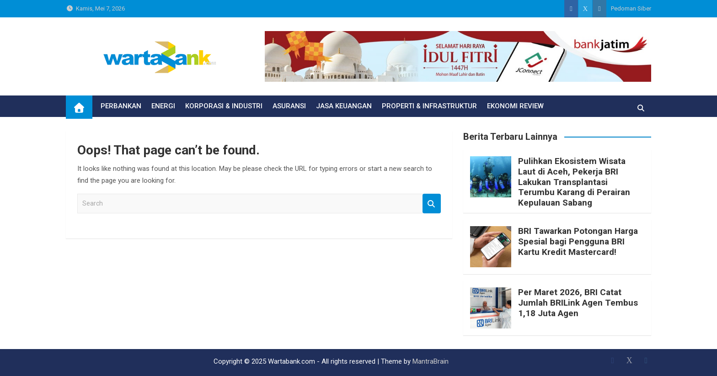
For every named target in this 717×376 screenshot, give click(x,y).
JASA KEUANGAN (344, 106)
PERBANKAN (121, 106)
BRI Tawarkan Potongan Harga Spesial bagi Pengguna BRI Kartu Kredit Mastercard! (578, 241)
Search (432, 203)
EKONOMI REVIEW (515, 106)
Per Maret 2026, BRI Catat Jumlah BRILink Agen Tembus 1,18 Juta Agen (578, 302)
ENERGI (163, 106)
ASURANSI (289, 106)
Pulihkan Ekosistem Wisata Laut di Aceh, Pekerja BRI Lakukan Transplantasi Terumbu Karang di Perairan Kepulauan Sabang (574, 182)
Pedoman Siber (631, 8)
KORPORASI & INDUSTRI (223, 106)
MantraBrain (430, 361)
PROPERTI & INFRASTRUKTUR (429, 106)
